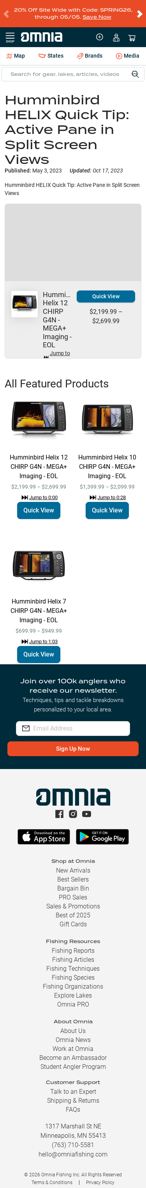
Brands (89, 49)
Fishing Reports (73, 944)
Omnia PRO (73, 998)
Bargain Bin (73, 882)
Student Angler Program (73, 1060)
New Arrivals (73, 864)
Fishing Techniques (73, 962)
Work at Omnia (73, 1042)
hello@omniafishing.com (73, 1148)
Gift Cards (73, 918)
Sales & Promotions (73, 900)
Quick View (106, 290)
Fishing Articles (73, 953)
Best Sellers (73, 873)
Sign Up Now (73, 742)
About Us (73, 1024)
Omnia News (73, 1033)
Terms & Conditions (52, 1176)
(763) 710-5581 (73, 1138)
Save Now (97, 14)
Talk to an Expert (73, 1085)
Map (16, 49)
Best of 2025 (73, 909)
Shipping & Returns (73, 1094)
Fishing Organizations (73, 980)
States (51, 49)
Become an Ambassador (73, 1051)
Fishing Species (73, 971)
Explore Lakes (73, 989)
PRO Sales (73, 891)
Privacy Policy (100, 1176)
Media (127, 50)
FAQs (73, 1103)
